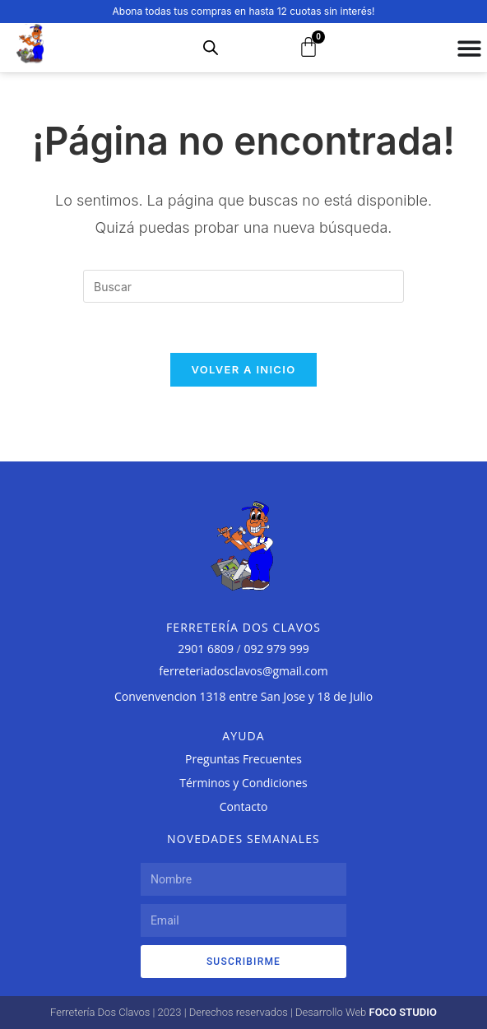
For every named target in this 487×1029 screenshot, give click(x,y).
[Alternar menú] (469, 48)
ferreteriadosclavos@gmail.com (243, 671)
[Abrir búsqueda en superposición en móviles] (210, 47)
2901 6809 (206, 648)
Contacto (244, 806)
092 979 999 (276, 648)
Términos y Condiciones (243, 782)
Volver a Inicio (244, 369)
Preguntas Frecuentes (243, 759)
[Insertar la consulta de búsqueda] (243, 286)
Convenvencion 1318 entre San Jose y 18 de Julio (243, 696)
